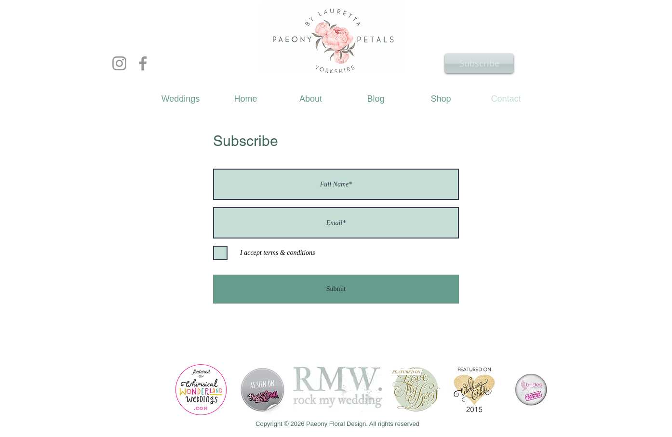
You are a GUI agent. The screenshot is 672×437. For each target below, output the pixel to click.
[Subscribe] (479, 63)
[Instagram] (119, 63)
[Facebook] (143, 63)
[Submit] (336, 289)
